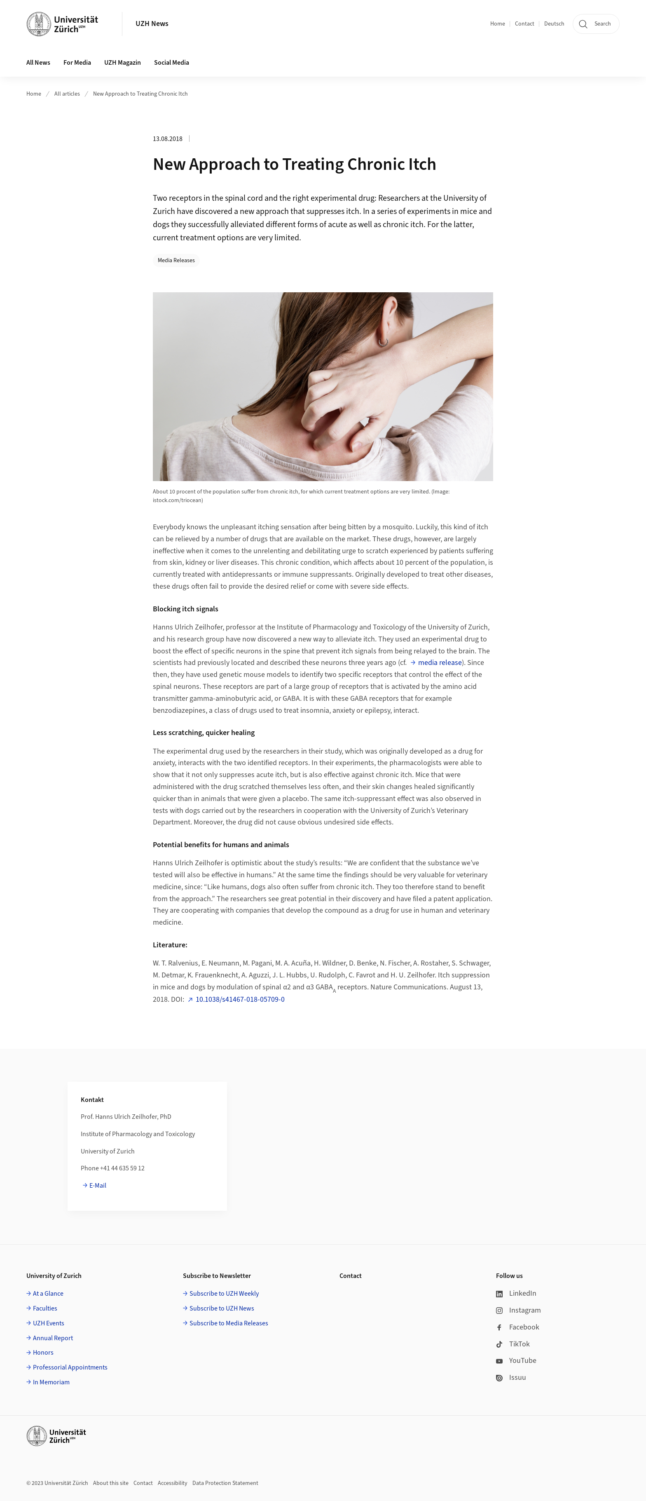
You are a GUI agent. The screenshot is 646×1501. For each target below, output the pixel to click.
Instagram (518, 1310)
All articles (67, 94)
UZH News (152, 24)
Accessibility (172, 1483)
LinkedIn (516, 1293)
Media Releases (176, 260)
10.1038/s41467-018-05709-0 (240, 999)
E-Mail (97, 1185)
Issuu (511, 1377)
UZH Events (48, 1323)
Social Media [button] (171, 62)
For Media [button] (77, 62)
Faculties (45, 1308)
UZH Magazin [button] (122, 62)
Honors (43, 1352)
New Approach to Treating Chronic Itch (140, 94)
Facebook (517, 1327)
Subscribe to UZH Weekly (224, 1293)
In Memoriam (51, 1382)
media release (440, 663)
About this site (111, 1483)
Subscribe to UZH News (222, 1308)
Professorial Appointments (70, 1367)
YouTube (516, 1360)
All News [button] (38, 62)
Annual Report (53, 1338)
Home (497, 24)
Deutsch (554, 24)
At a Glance (48, 1293)
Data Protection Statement (225, 1483)
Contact (524, 24)
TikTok (513, 1344)
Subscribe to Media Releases (229, 1323)
